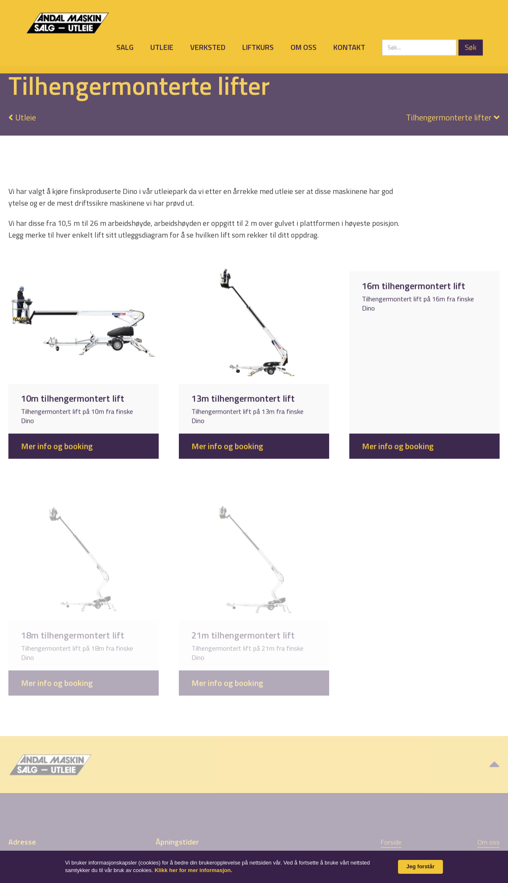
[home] (68, 21)
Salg (125, 46)
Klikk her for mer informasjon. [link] (193, 870)
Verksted (207, 46)
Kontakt (349, 46)
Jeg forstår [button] (420, 866)
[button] (449, 111)
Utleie (161, 46)
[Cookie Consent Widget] (254, 867)
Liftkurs (258, 46)
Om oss (304, 46)
